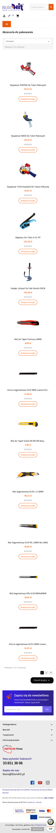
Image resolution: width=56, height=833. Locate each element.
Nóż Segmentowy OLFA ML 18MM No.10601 (28, 542)
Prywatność (31, 802)
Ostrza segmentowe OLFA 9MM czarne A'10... (28, 390)
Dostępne (28, 41)
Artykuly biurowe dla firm (13, 789)
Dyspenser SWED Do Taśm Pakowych (28, 135)
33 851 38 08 (13, 763)
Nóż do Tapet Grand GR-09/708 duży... (28, 440)
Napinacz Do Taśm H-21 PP (28, 237)
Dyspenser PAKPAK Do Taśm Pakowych (28, 85)
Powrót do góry (42, 680)
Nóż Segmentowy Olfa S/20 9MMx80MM (27, 593)
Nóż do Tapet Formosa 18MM (28, 339)
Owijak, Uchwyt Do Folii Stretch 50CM (28, 288)
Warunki (39, 802)
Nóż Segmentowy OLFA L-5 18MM (27, 491)
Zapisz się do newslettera (31, 695)
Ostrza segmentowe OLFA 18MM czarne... (28, 644)
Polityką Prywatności (42, 825)
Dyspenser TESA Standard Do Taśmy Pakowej (28, 186)
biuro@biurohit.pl (14, 774)
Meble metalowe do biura (35, 789)
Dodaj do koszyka (28, 99)
